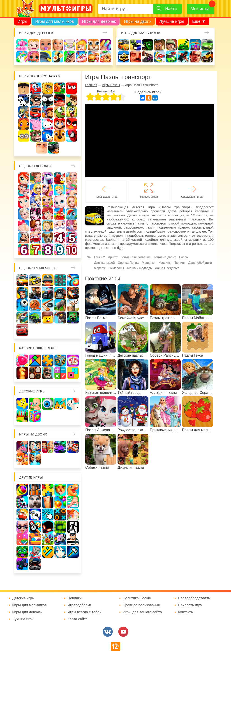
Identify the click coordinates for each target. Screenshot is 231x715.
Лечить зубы (35, 237)
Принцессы (59, 190)
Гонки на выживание (136, 257)
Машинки (171, 56)
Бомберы (53, 148)
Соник (47, 136)
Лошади (47, 178)
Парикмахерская (71, 190)
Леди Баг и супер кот (59, 100)
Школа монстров (35, 214)
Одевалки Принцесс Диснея (35, 225)
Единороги (22, 56)
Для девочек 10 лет (71, 249)
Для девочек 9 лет (59, 249)
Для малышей (104, 262)
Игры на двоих (137, 21)
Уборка (69, 44)
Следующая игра (192, 196)
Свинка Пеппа (35, 124)
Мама (23, 190)
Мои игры (200, 9)
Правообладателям (194, 598)
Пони (71, 214)
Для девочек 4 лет (59, 237)
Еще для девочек (35, 166)
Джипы (207, 56)
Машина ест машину (159, 56)
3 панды (23, 100)
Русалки (47, 214)
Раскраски (59, 178)
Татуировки (69, 56)
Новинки (74, 598)
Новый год (59, 225)
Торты (81, 56)
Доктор (81, 44)
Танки (183, 44)
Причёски (47, 190)
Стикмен (47, 100)
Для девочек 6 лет (23, 249)
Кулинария (57, 56)
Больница (35, 190)
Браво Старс (123, 56)
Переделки (71, 225)
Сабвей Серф (47, 112)
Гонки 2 (99, 257)
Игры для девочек (99, 21)
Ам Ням (59, 112)
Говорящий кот (35, 136)
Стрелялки (135, 44)
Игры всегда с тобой (84, 612)
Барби (57, 44)
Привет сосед (135, 56)
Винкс (23, 178)
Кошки (93, 44)
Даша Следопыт (167, 268)
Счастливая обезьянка (23, 124)
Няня (71, 178)
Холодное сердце (23, 214)
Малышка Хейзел (33, 44)
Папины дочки (47, 225)
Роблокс (23, 88)
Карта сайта (77, 619)
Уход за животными (105, 56)
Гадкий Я (41, 148)
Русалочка (23, 202)
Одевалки (22, 44)
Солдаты (171, 44)
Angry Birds (71, 124)
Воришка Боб (35, 100)
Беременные (23, 225)
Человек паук (71, 136)
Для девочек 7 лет (35, 249)
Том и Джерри (23, 112)
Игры (22, 21)
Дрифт (113, 257)
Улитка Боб (59, 88)
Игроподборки (79, 605)
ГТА (195, 56)
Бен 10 (71, 100)
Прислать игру (190, 605)
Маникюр (105, 44)
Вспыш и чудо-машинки (35, 112)
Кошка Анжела (59, 202)
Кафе (35, 202)
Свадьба (71, 202)
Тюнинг (179, 262)
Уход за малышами (45, 44)
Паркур (183, 56)
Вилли (35, 88)
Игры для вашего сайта (142, 612)
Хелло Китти (47, 124)
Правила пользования (141, 605)
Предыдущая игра (106, 196)
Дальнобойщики (200, 262)
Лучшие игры (171, 21)
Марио (59, 124)
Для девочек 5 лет (71, 237)
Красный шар (71, 88)
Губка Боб (71, 112)
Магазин (47, 202)
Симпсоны (116, 268)
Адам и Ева (47, 88)
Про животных (47, 237)
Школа (35, 178)
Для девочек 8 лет (47, 249)
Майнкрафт (159, 44)
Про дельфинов (45, 56)
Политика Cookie (137, 598)
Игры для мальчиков (54, 21)
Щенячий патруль (59, 136)
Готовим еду (93, 56)
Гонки (123, 44)
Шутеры (147, 56)
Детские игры (32, 391)
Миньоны (23, 136)
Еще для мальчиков (38, 268)
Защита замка (195, 44)
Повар (23, 237)
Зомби (147, 44)
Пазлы (183, 257)
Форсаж (99, 268)
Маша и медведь (139, 268)
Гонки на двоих (165, 257)
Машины (207, 44)
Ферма (59, 214)
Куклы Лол (33, 56)
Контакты (186, 612)
